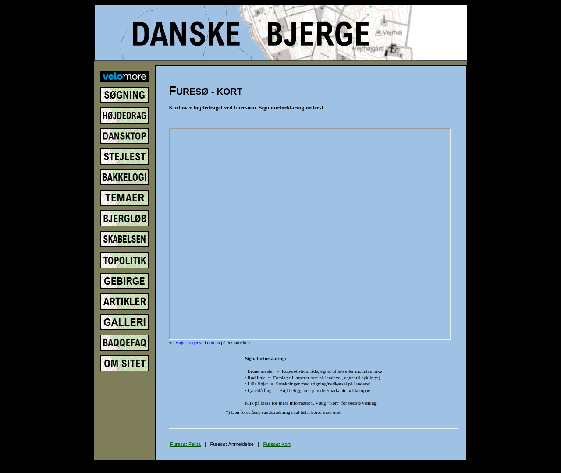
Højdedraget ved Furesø (198, 343)
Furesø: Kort (277, 444)
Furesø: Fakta (185, 444)
